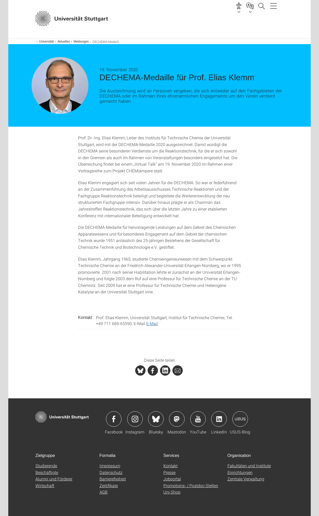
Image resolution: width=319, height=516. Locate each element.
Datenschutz (111, 472)
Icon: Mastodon (177, 419)
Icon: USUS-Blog (240, 419)
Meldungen (81, 41)
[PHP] (153, 370)
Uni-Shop (171, 492)
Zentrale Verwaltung (245, 478)
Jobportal (172, 478)
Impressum (110, 465)
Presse (169, 472)
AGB (104, 492)
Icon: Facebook (113, 419)
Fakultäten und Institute (249, 465)
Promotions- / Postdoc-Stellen (190, 485)
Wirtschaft (44, 485)
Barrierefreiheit (113, 478)
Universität (46, 41)
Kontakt (170, 465)
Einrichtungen (240, 472)
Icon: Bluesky (156, 419)
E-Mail (152, 323)
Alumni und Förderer (53, 478)
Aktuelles (63, 41)
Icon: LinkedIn (219, 419)
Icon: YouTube (198, 419)
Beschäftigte (46, 472)
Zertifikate (109, 485)
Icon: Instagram (135, 419)
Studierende (46, 465)
